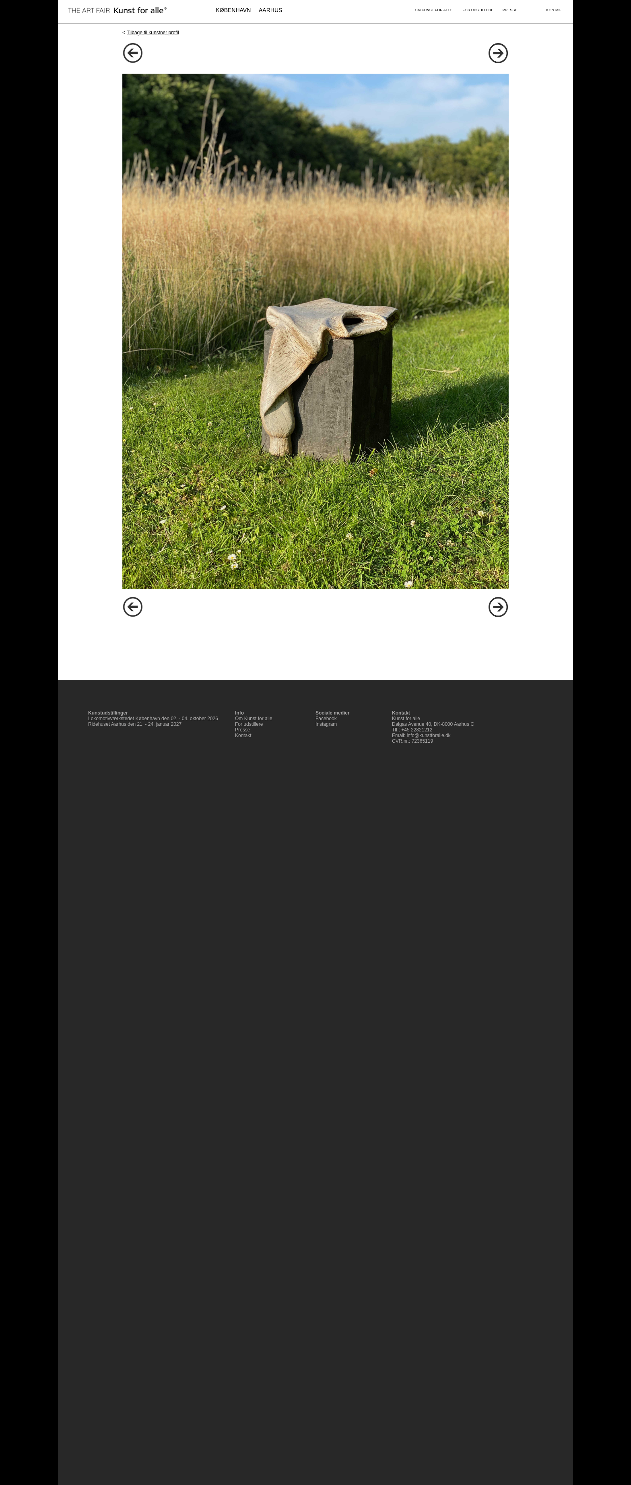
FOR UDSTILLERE (477, 10)
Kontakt (243, 735)
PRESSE (510, 10)
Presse (242, 730)
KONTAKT (554, 10)
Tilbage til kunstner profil (153, 32)
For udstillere (249, 724)
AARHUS (270, 10)
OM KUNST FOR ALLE (433, 10)
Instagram (326, 724)
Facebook (326, 718)
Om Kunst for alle (253, 718)
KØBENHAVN (233, 10)
